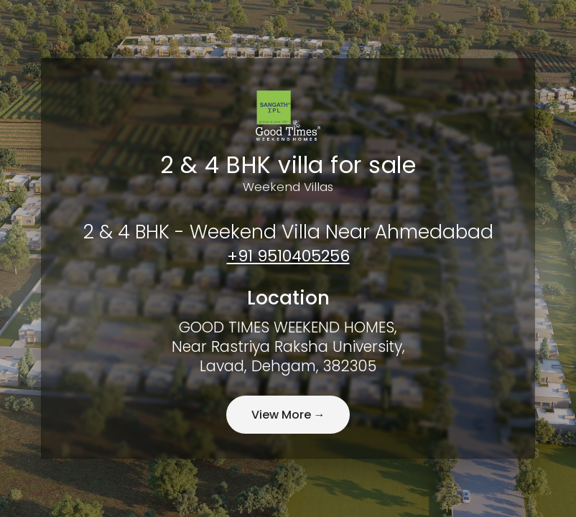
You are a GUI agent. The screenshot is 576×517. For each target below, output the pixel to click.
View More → (288, 417)
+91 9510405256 (288, 254)
